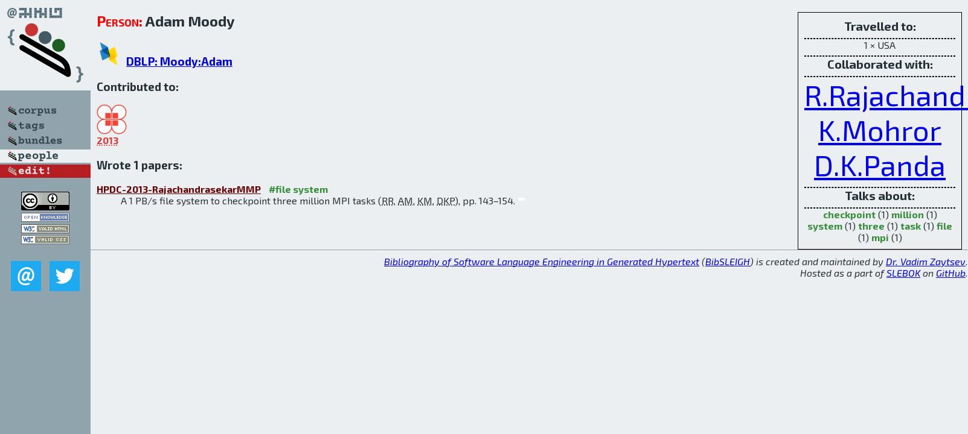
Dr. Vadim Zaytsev (926, 261)
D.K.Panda (880, 164)
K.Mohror (879, 129)
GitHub (951, 272)
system (824, 225)
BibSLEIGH (727, 261)
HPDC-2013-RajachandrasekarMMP (179, 189)
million (907, 214)
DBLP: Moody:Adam (179, 61)
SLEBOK (903, 272)
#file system (298, 189)
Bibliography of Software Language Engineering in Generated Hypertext (541, 261)
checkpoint (849, 214)
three (871, 225)
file (944, 225)
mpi (880, 237)
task (910, 225)
